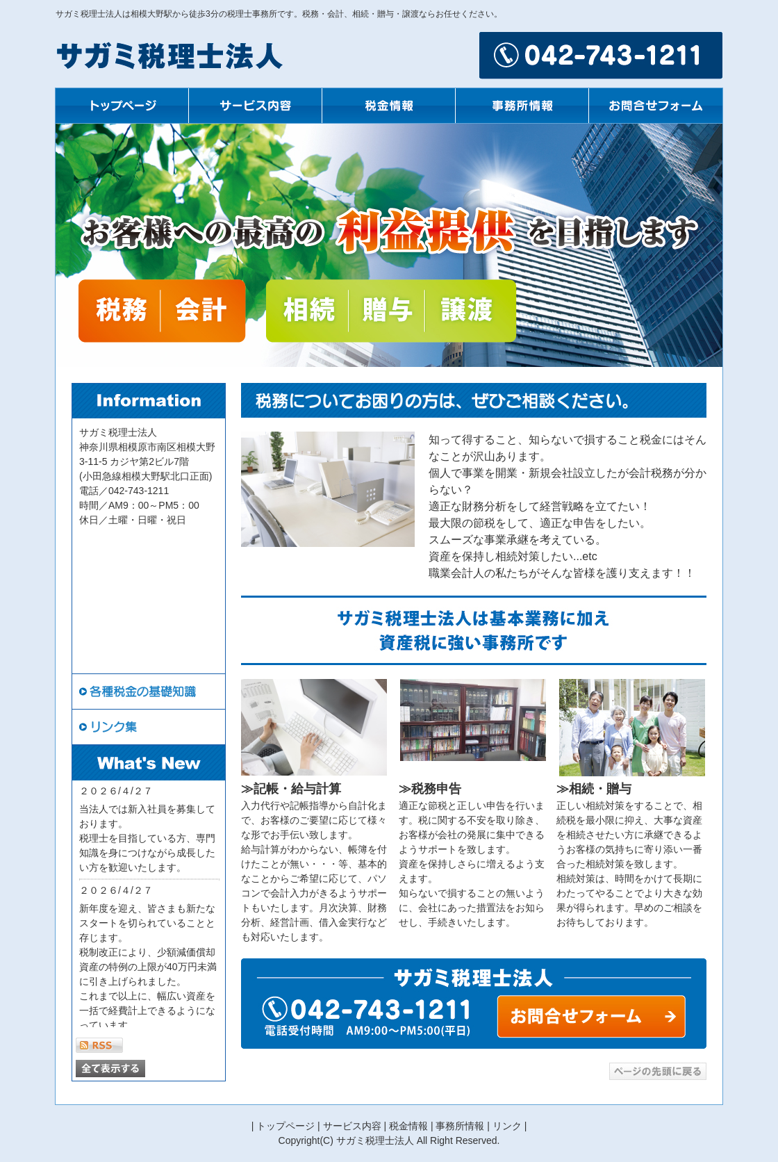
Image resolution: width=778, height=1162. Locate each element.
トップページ (285, 1125)
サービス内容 (352, 1125)
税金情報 (408, 1125)
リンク (507, 1125)
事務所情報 (460, 1125)
